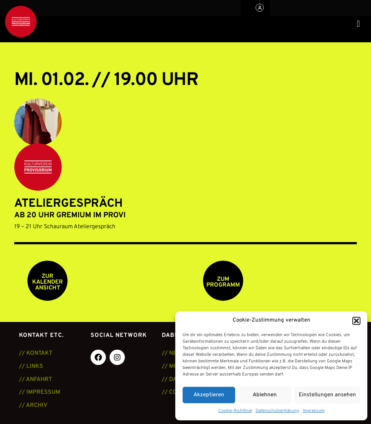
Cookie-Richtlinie (235, 411)
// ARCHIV (33, 405)
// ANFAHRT (35, 379)
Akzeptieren (209, 395)
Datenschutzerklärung (277, 411)
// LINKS (31, 366)
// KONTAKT (35, 353)
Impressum (314, 411)
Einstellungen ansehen (327, 395)
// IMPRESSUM (39, 392)
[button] (356, 320)
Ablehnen (265, 395)
